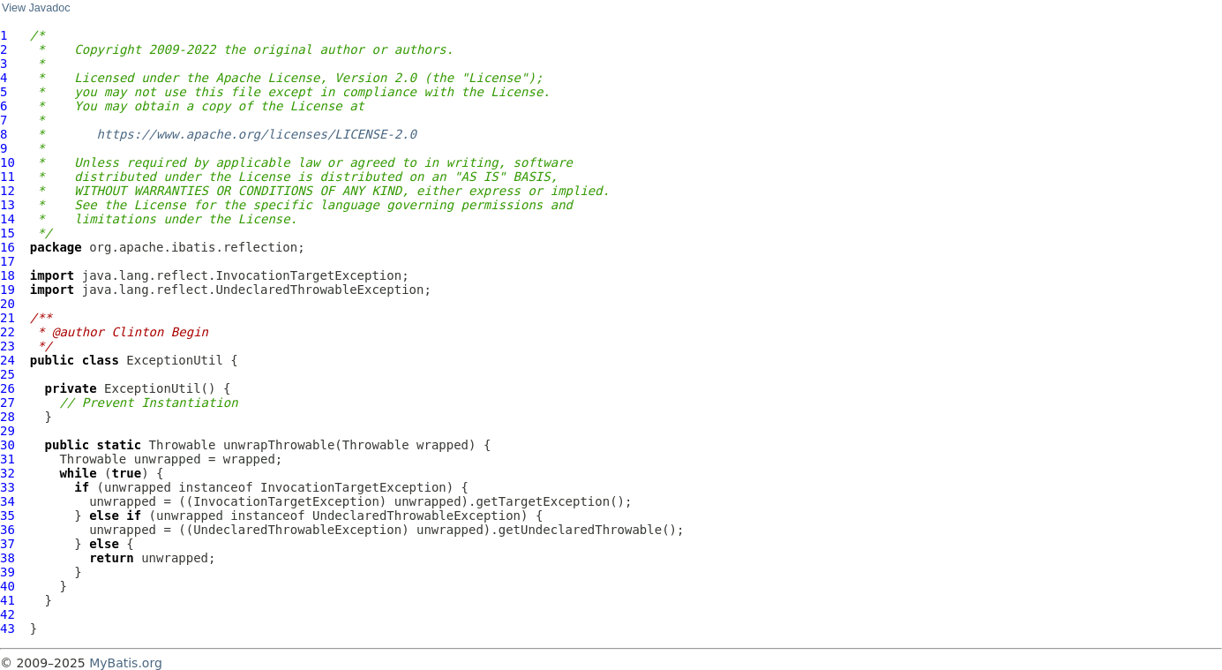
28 (7, 417)
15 (7, 233)
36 (7, 530)
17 (7, 261)
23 (7, 346)
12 (7, 191)
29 (7, 431)
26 (7, 388)
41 (7, 600)
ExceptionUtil (174, 360)
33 (7, 487)
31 (7, 459)
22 (7, 332)
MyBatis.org (125, 663)
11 (7, 176)
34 (7, 501)
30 (7, 445)
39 (7, 572)
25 (7, 374)
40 (7, 586)
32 (7, 473)
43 (7, 628)
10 (7, 162)
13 (7, 205)
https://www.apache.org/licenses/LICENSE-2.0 (256, 134)
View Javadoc (36, 8)
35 (7, 515)
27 (7, 402)
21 (7, 318)
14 (7, 219)
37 (7, 544)
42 (7, 614)
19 (7, 289)
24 (7, 360)
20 (7, 304)
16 (7, 247)
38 (7, 558)
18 (7, 275)
